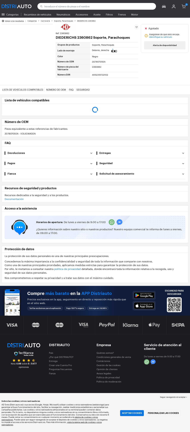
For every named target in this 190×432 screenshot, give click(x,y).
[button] (164, 6)
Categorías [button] (12, 14)
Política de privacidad (108, 377)
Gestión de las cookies (108, 365)
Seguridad (83, 89)
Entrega (53, 361)
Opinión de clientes (106, 369)
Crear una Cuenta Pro (60, 365)
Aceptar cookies (132, 413)
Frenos (122, 14)
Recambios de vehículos (37, 14)
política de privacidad (67, 269)
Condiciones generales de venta (113, 356)
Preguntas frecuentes (60, 369)
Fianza (52, 373)
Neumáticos (63, 14)
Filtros (109, 14)
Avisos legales (103, 373)
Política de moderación (108, 381)
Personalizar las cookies (163, 413)
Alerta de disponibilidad (165, 45)
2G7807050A (20, 133)
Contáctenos (103, 361)
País (51, 352)
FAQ (71, 89)
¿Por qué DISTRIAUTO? (61, 356)
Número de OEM (56, 89)
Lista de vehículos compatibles (22, 89)
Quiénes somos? (105, 352)
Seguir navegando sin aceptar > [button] (173, 397)
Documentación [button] (14, 199)
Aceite (96, 14)
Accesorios (82, 14)
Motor (134, 14)
